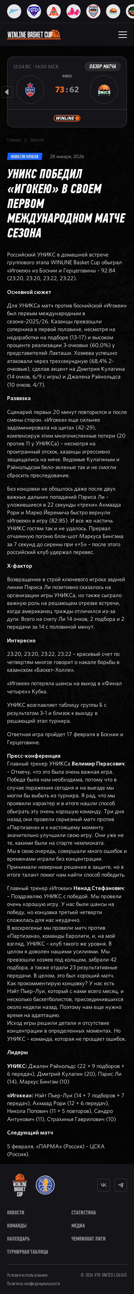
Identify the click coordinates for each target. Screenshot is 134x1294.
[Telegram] (120, 1185)
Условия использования (27, 1275)
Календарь (18, 1238)
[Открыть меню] (122, 34)
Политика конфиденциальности (33, 1284)
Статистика (83, 1212)
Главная (14, 140)
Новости (37, 140)
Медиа (78, 1225)
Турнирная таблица (27, 1251)
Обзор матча (102, 66)
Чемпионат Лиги (88, 1238)
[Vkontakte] (103, 1185)
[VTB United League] (45, 1185)
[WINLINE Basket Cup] (20, 1185)
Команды (17, 1225)
